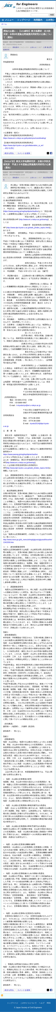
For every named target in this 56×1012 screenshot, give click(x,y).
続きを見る (9, 153)
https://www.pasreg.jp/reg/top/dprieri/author (21, 211)
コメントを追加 (23, 153)
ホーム (4, 24)
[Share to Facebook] (51, 153)
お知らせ (33, 47)
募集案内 (16, 47)
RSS (49, 1003)
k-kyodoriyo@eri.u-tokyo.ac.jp (28, 405)
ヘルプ (41, 1003)
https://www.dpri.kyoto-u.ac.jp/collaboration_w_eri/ (23, 145)
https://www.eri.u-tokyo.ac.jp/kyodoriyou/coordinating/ (24, 138)
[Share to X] (48, 153)
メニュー (9, 20)
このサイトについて (28, 1003)
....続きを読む (8, 148)
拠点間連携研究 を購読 (2, 995)
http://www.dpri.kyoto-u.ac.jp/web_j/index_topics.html (28, 228)
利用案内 (38, 20)
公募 (44, 47)
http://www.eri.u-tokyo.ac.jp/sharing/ (33, 219)
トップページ (23, 20)
